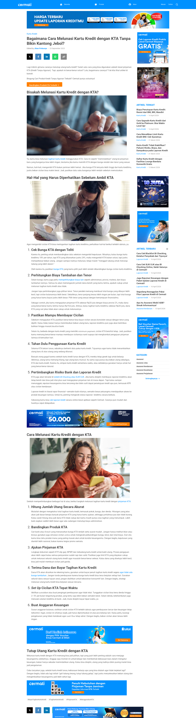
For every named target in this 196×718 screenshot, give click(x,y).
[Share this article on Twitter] (30, 57)
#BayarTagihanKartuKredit (37, 699)
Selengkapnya (153, 378)
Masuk (163, 4)
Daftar (170, 4)
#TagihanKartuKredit (56, 699)
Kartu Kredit (32, 34)
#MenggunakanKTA (87, 699)
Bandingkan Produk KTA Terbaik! (44, 85)
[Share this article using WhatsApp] (55, 57)
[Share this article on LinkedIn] (47, 57)
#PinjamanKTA (71, 699)
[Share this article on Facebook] (38, 57)
